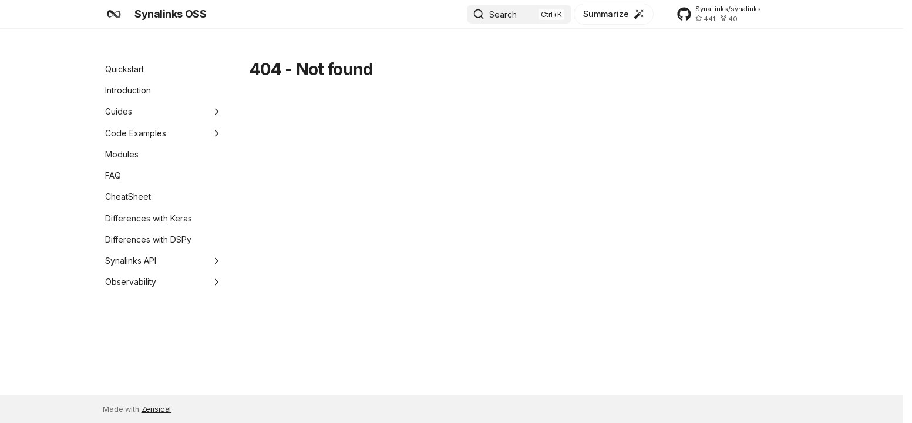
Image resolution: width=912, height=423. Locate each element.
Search (503, 14)
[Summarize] (614, 14)
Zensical (156, 409)
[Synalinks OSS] (113, 14)
